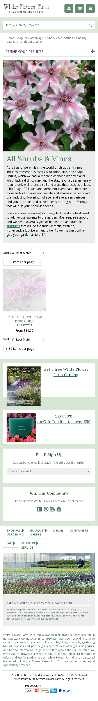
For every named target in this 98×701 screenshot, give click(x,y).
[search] (44, 25)
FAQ (12, 500)
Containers (80, 488)
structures (13, 226)
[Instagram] (59, 466)
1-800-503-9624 (77, 633)
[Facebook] (39, 466)
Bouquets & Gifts (40, 489)
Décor (59, 488)
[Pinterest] (46, 466)
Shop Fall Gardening (17, 489)
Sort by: (8, 252)
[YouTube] (52, 466)
